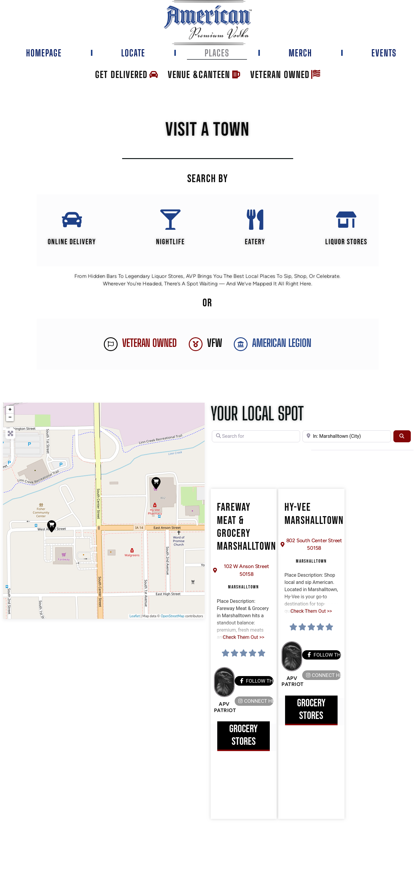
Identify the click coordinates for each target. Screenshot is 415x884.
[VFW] (196, 345)
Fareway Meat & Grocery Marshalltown (246, 528)
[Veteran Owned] (111, 345)
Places (217, 52)
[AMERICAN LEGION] (241, 345)
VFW (214, 344)
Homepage (44, 52)
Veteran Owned (149, 344)
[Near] (346, 437)
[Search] (402, 437)
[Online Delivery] (71, 219)
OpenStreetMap (173, 617)
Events (383, 52)
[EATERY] (255, 219)
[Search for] (256, 437)
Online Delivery (71, 242)
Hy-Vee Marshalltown (314, 515)
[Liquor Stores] (346, 219)
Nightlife (170, 242)
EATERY (255, 242)
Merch (300, 52)
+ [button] (10, 410)
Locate (133, 52)
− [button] (10, 418)
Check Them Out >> (243, 638)
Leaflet (135, 617)
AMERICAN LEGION (281, 344)
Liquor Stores (347, 242)
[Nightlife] (170, 219)
